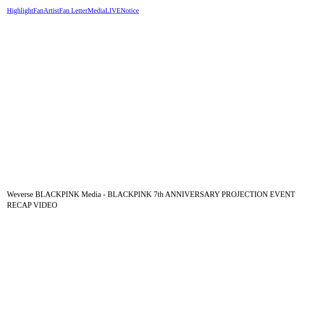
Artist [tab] (51, 10)
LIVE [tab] (113, 10)
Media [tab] (96, 10)
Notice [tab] (130, 10)
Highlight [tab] (20, 10)
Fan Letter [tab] (73, 10)
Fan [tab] (38, 10)
